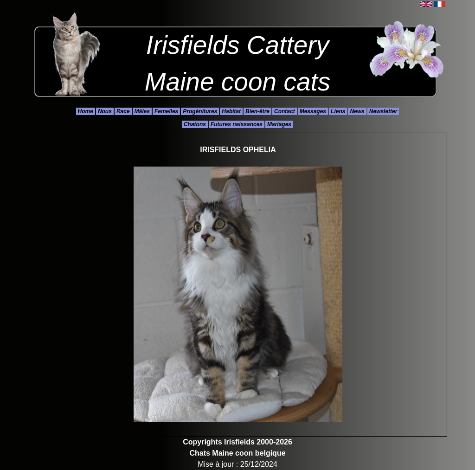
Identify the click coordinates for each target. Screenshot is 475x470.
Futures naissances (237, 124)
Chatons (195, 124)
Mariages (279, 124)
